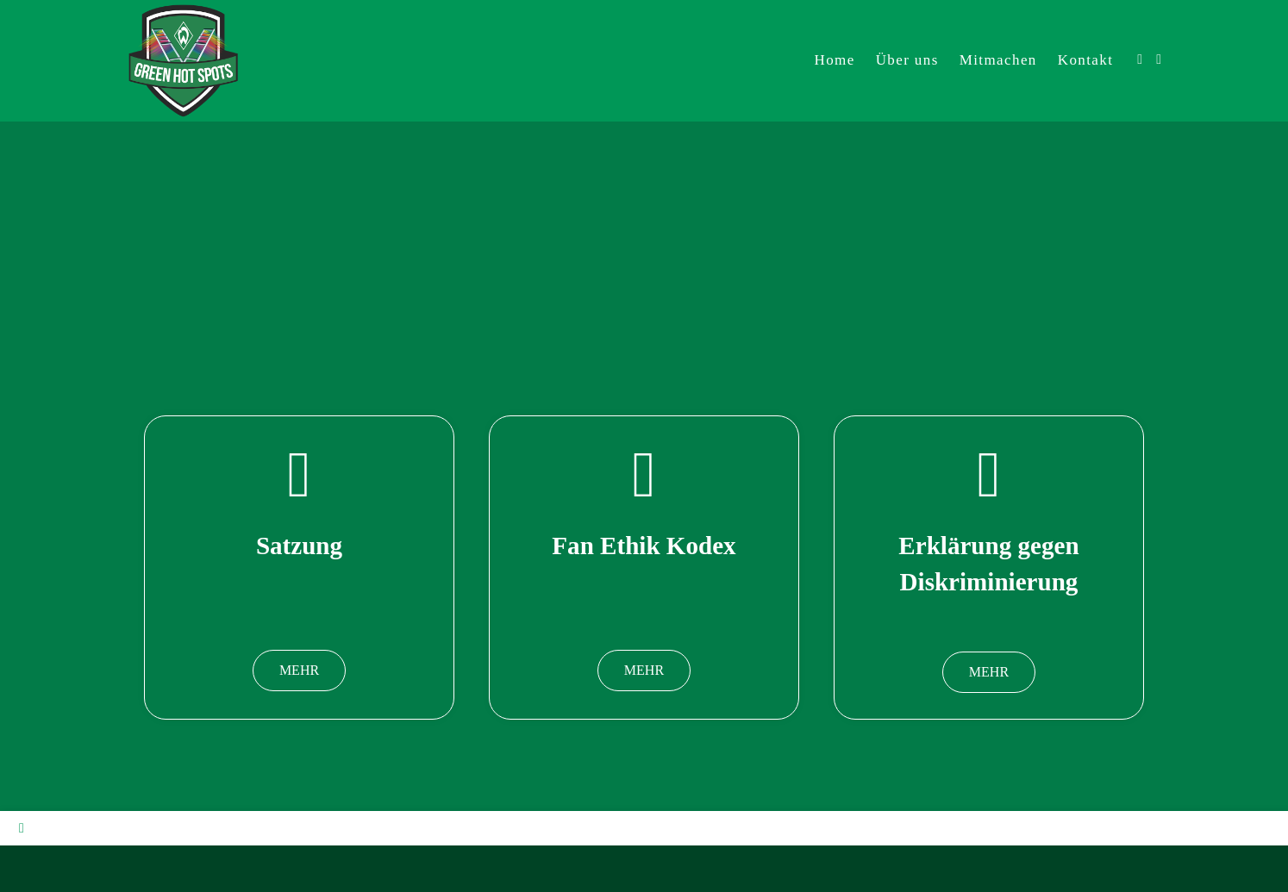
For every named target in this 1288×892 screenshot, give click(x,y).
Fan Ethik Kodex (644, 545)
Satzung (298, 545)
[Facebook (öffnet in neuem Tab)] (1139, 59)
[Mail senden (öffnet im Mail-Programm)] (1158, 59)
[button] (299, 670)
